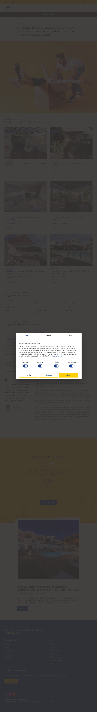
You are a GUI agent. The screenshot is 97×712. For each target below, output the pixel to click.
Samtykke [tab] (26, 335)
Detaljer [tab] (48, 335)
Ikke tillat (28, 375)
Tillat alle (68, 375)
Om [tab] (70, 335)
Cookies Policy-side (56, 356)
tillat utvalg (48, 375)
